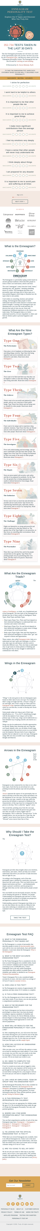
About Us (19, 1209)
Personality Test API (20, 1218)
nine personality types (27, 946)
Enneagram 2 (31, 1122)
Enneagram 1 (8, 359)
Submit (28, 1185)
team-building (28, 61)
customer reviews (20, 981)
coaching (19, 61)
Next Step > (20, 201)
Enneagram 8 (15, 534)
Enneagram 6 (15, 483)
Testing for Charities (28, 1215)
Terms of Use (19, 1212)
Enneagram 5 (19, 457)
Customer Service (32, 1209)
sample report (25, 1040)
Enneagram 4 (31, 431)
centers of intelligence (9, 611)
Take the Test (20, 918)
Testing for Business (13, 1094)
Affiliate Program (11, 1215)
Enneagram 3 (8, 408)
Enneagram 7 (15, 508)
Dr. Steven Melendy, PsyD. (25, 65)
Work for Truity (32, 1212)
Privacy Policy (6, 1212)
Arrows (4, 793)
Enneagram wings (8, 705)
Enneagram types (12, 57)
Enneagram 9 (12, 559)
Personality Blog (7, 1209)
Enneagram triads (24, 639)
